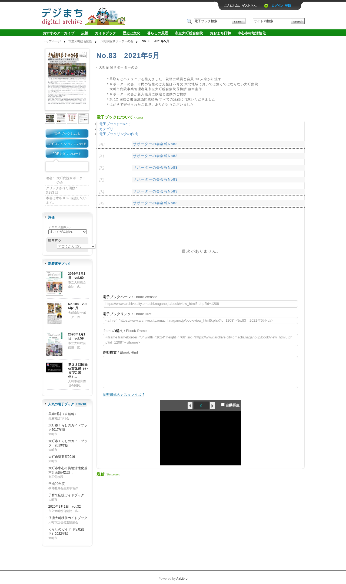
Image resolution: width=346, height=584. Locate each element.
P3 (102, 180)
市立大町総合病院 (189, 33)
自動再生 (230, 405)
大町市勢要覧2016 (61, 457)
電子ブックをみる (67, 134)
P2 (102, 168)
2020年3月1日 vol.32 (64, 506)
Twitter (58, 167)
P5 (102, 203)
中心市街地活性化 (252, 33)
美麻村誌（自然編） (63, 414)
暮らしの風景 (157, 33)
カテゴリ (106, 129)
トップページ (52, 41)
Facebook (50, 167)
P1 (102, 156)
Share (84, 167)
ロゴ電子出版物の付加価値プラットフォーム (104, 15)
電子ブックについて (115, 124)
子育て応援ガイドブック (66, 495)
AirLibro (181, 578)
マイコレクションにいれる (67, 144)
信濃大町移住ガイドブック (67, 518)
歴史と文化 (131, 33)
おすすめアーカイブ (58, 33)
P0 (102, 144)
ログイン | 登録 (281, 6)
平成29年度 (56, 484)
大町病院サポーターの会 (117, 41)
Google (75, 167)
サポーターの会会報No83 (155, 144)
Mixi (67, 167)
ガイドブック (105, 33)
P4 (102, 192)
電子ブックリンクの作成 (118, 134)
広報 (84, 33)
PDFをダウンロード (67, 154)
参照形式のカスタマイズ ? (123, 395)
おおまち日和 (220, 33)
